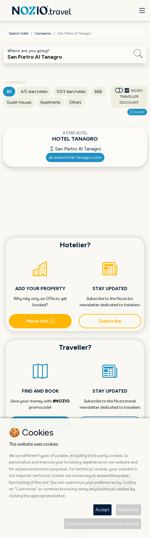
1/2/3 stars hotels (71, 91)
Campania (43, 33)
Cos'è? (137, 112)
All (9, 91)
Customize (128, 509)
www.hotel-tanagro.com (75, 157)
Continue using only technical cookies (102, 523)
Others (75, 102)
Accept (102, 509)
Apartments (50, 102)
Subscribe (109, 321)
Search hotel (18, 33)
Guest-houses (19, 102)
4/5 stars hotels (34, 91)
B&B (98, 91)
